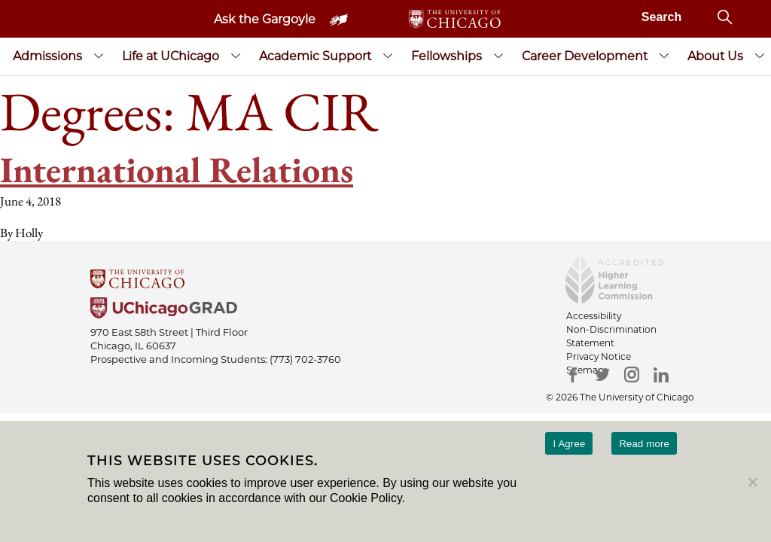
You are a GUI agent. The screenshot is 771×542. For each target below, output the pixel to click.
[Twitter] (602, 374)
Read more (644, 443)
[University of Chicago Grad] (385, 309)
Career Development (585, 56)
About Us (715, 56)
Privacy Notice (598, 356)
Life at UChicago (170, 56)
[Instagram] (632, 374)
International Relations (176, 169)
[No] (752, 481)
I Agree (569, 443)
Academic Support (315, 56)
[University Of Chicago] (385, 280)
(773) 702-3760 (305, 359)
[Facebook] (573, 374)
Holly (29, 232)
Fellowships (446, 56)
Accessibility (593, 315)
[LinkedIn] (661, 374)
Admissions (47, 56)
